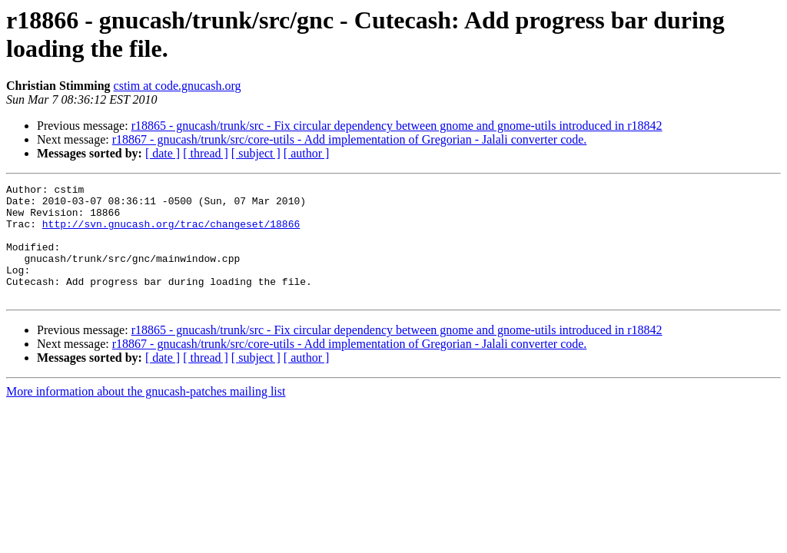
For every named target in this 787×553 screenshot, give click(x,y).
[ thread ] (205, 153)
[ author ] (307, 153)
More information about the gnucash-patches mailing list (145, 414)
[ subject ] (256, 153)
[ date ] (162, 153)
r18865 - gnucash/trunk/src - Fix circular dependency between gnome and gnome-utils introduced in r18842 (396, 125)
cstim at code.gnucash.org (177, 85)
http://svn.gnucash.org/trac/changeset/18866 (171, 233)
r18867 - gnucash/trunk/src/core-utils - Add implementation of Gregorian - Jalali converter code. (349, 139)
